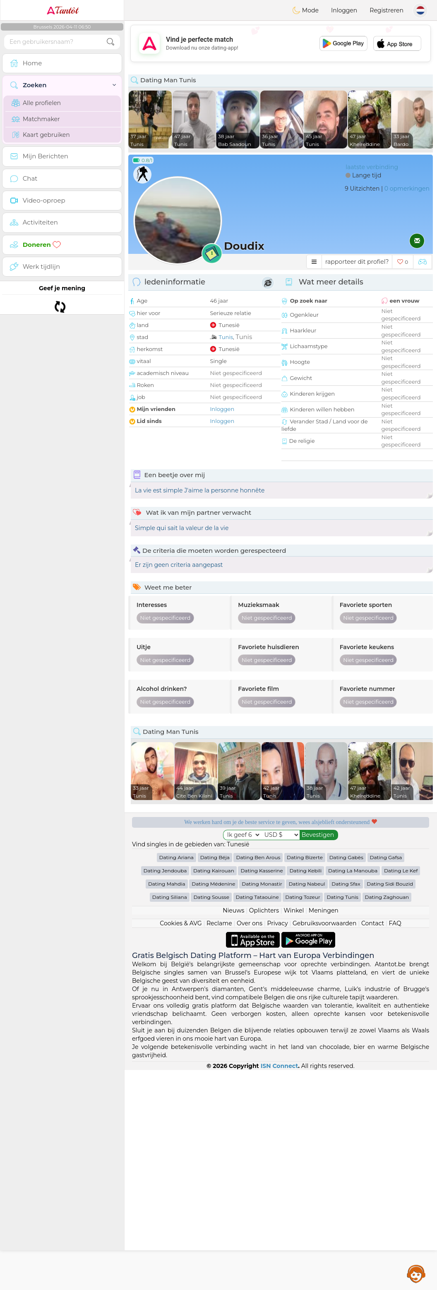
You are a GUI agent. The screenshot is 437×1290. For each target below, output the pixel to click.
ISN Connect (279, 1286)
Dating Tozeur (302, 1117)
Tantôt (62, 10)
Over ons (249, 1143)
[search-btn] (110, 42)
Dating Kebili (305, 1090)
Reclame (219, 1143)
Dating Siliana (169, 1117)
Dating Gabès (346, 1077)
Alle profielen (36, 103)
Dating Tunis (342, 1117)
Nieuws (233, 1130)
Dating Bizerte (305, 1077)
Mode (305, 10)
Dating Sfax (345, 1104)
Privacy (277, 1143)
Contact (372, 1143)
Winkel (293, 1130)
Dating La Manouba (352, 1090)
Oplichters (264, 1130)
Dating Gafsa (386, 1077)
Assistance (416, 1273)
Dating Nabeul (306, 1104)
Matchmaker (36, 119)
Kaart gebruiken (41, 135)
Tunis (225, 337)
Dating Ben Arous (258, 1077)
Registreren (386, 10)
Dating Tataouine (257, 1117)
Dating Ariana (176, 1077)
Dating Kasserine (261, 1090)
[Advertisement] (280, 43)
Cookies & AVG (181, 1143)
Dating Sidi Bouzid (390, 1104)
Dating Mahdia (166, 1104)
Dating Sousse (211, 1117)
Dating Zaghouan (387, 1117)
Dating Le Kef (401, 1090)
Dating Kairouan (213, 1090)
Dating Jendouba (165, 1090)
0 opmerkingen (407, 188)
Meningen (324, 1130)
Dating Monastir (262, 1104)
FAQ (395, 1143)
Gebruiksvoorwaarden (325, 1143)
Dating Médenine (213, 1104)
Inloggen (344, 10)
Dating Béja (215, 1077)
